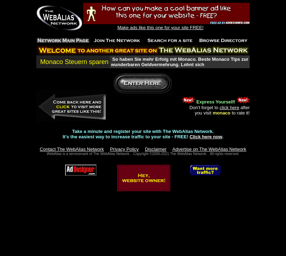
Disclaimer (155, 149)
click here (229, 107)
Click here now (206, 136)
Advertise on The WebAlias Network (210, 149)
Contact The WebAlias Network (72, 149)
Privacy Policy (124, 149)
